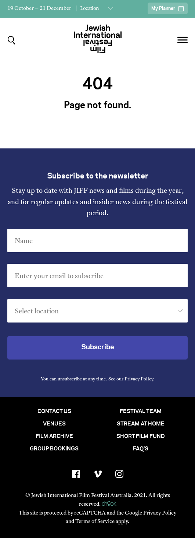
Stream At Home (141, 424)
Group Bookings (54, 449)
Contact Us (54, 411)
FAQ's (140, 449)
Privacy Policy (138, 379)
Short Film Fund (140, 436)
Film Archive (54, 436)
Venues (54, 424)
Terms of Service (95, 521)
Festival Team (141, 411)
